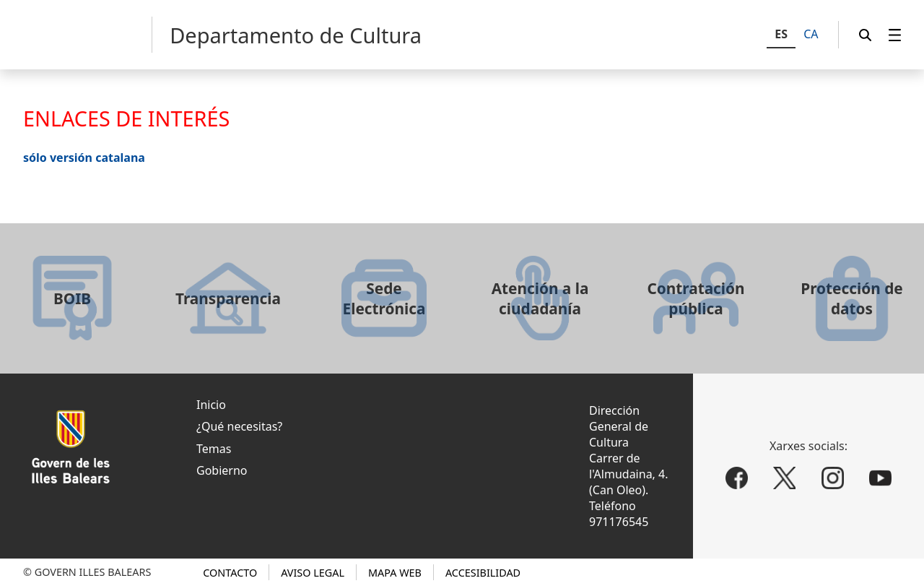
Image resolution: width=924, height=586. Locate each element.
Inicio (211, 405)
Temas (213, 449)
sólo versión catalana (84, 157)
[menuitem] (895, 35)
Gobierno (222, 470)
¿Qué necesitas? (239, 426)
